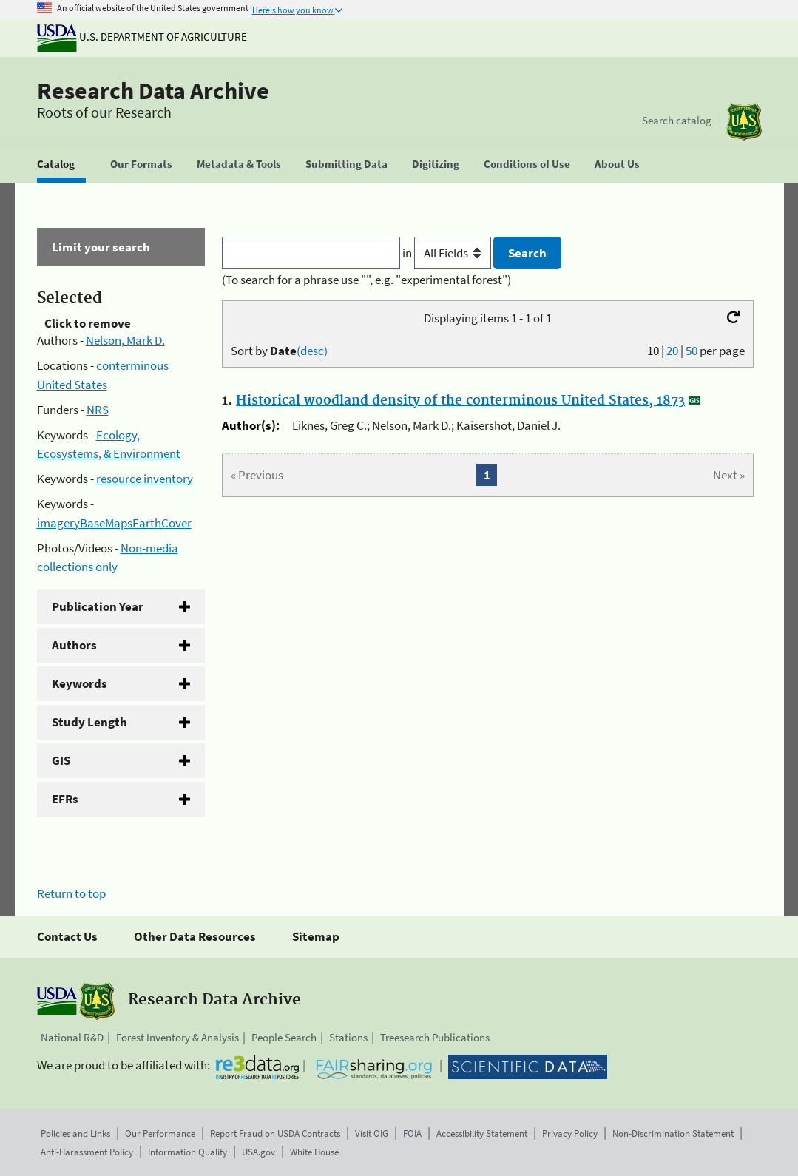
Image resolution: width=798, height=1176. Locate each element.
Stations (348, 1037)
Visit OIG (371, 1133)
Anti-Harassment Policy (87, 1152)
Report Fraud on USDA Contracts (275, 1133)
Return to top (71, 893)
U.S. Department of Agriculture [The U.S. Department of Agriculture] (142, 37)
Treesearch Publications (435, 1037)
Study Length (89, 722)
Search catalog (676, 120)
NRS (98, 410)
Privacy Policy (570, 1133)
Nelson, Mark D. (125, 340)
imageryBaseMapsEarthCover (114, 523)
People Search (284, 1037)
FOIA (412, 1133)
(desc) (312, 350)
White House (314, 1152)
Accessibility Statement (481, 1133)
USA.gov (258, 1152)
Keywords (79, 683)
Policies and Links (75, 1133)
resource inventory (144, 478)
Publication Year (97, 606)
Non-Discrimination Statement (673, 1133)
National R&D (72, 1037)
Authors (74, 645)
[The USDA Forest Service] (744, 122)
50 (691, 350)
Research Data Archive (153, 91)
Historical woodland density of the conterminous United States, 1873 (460, 401)
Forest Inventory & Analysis (177, 1037)
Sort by (279, 350)
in (447, 253)
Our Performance (160, 1133)
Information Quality (187, 1152)
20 (672, 350)
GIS (61, 760)
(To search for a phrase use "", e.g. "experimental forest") (366, 279)
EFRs (65, 799)
